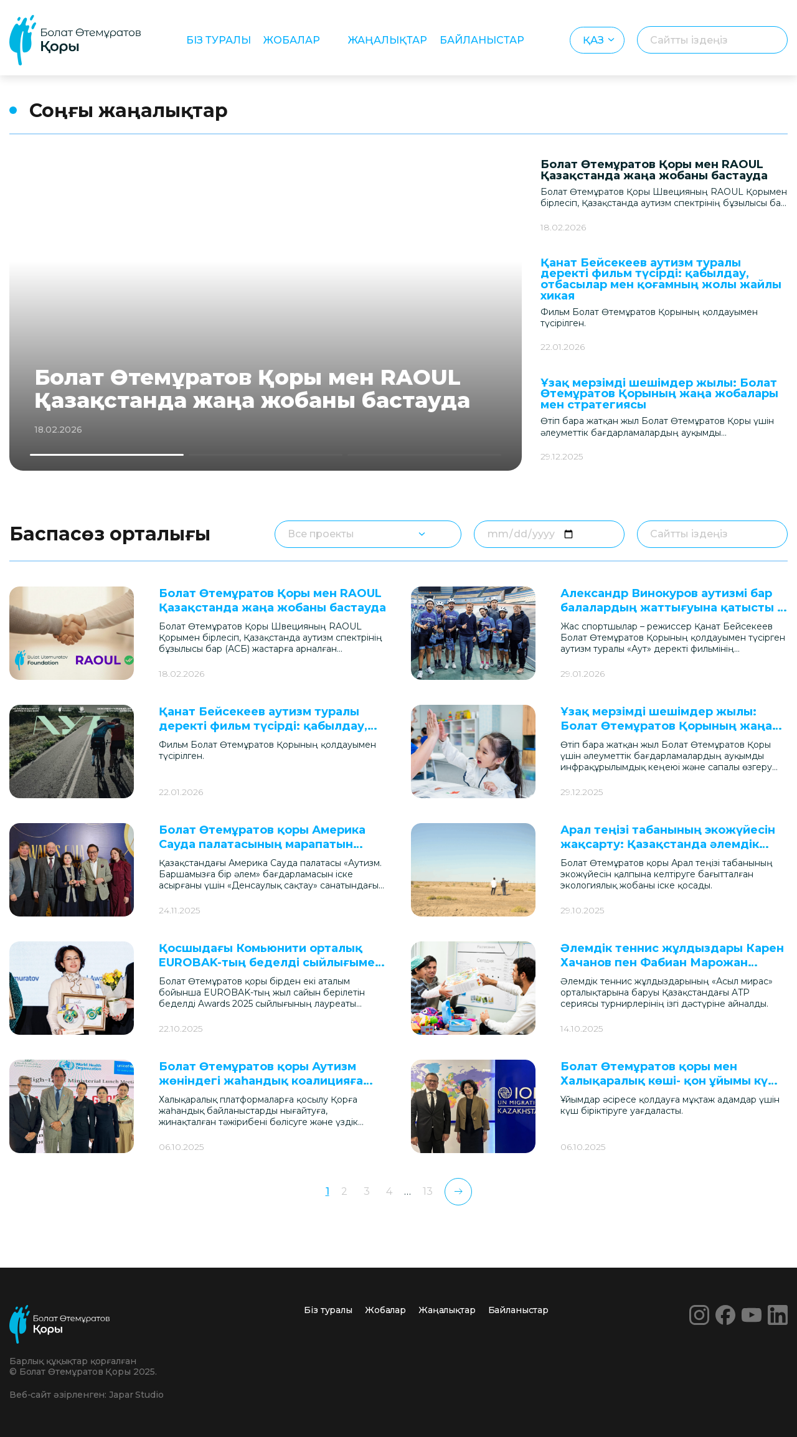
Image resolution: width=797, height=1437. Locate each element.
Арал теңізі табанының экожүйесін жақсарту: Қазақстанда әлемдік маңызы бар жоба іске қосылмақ (667, 844)
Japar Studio (136, 1394)
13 (428, 1191)
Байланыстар (482, 40)
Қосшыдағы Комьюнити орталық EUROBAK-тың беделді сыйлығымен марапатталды (270, 962)
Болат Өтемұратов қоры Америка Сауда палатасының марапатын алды (262, 844)
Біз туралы (218, 40)
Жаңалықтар (387, 40)
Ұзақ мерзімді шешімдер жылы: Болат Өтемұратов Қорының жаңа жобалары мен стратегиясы (659, 394)
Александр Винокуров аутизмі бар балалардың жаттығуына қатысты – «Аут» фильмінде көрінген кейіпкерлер (671, 615)
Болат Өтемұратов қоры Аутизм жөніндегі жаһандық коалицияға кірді (261, 1081)
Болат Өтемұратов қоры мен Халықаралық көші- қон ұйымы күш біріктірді (669, 1081)
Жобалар (291, 40)
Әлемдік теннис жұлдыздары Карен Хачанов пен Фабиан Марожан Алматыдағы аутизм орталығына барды (672, 970)
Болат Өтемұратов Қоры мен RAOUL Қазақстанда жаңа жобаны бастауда (252, 388)
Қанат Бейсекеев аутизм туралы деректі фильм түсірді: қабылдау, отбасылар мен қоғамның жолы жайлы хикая (660, 279)
